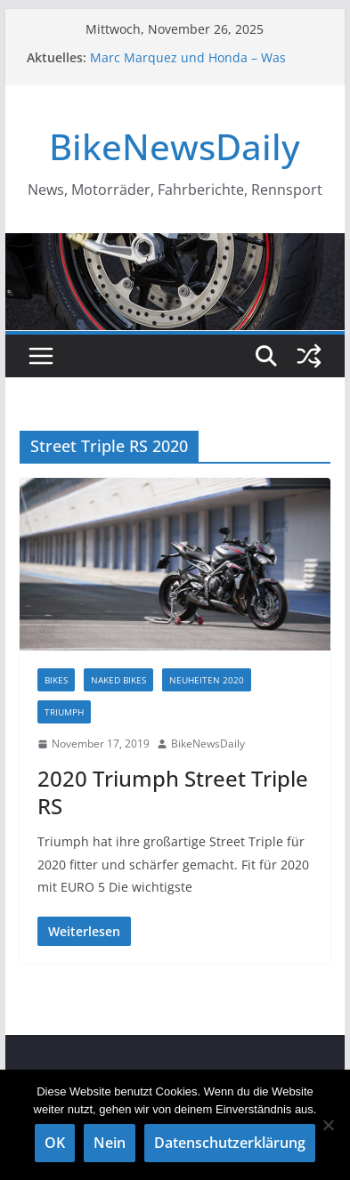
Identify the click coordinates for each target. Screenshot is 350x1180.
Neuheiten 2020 (206, 680)
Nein (110, 1142)
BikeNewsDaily (174, 146)
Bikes (56, 680)
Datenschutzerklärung (229, 1142)
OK (55, 1142)
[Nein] (328, 1125)
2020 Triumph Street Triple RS (172, 792)
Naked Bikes (118, 680)
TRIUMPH (64, 712)
